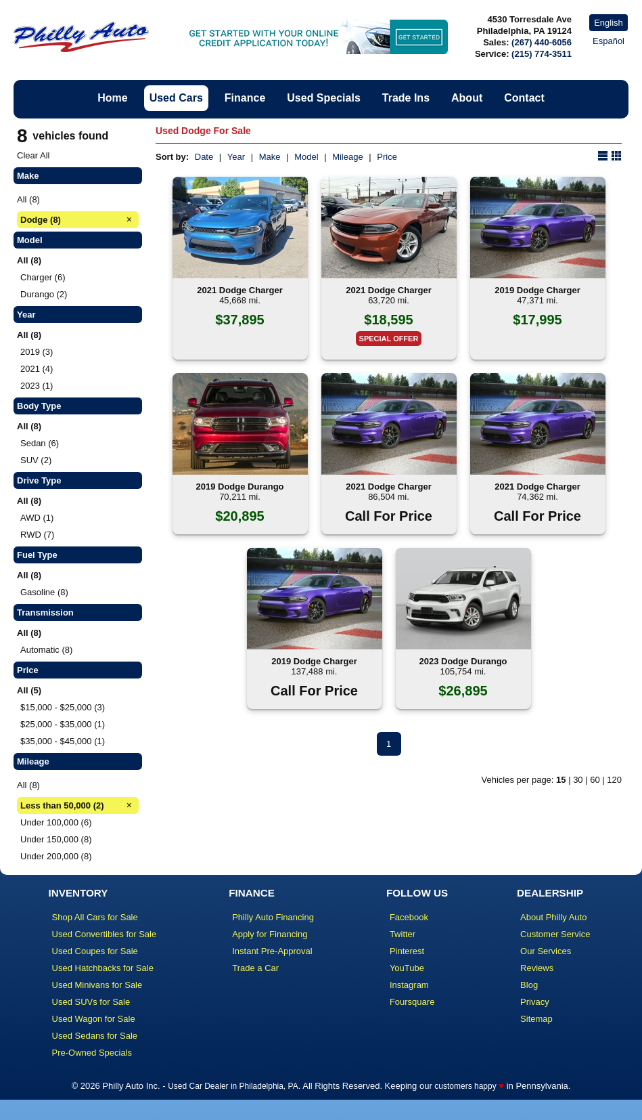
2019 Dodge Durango (239, 486)
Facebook (409, 917)
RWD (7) (37, 535)
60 (594, 780)
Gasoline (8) (44, 592)
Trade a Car (255, 968)
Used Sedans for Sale (94, 1036)
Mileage (347, 157)
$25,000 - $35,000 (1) (62, 724)
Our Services (545, 951)
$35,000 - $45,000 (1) (62, 741)
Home (112, 98)
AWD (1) (36, 518)
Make (270, 157)
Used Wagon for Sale (93, 1019)
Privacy (534, 1002)
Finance (245, 98)
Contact (524, 98)
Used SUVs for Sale (91, 1002)
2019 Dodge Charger (537, 290)
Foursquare (412, 1002)
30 (577, 780)
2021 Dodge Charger (239, 290)
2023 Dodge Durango (463, 661)
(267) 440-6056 (541, 42)
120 (614, 780)
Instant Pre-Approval (272, 951)
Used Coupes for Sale (95, 951)
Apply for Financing (269, 934)
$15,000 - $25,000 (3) (62, 707)
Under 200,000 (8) (56, 856)
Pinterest (407, 951)
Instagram (409, 985)
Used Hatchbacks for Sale (103, 968)
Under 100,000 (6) (56, 822)
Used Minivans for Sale (97, 985)
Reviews (536, 968)
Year (236, 157)
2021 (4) (36, 369)
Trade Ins (406, 98)
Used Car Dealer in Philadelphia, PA (233, 1086)
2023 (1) (36, 386)
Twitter (402, 934)
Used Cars (176, 98)
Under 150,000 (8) (56, 839)
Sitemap (536, 1019)
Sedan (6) (39, 443)
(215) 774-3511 (541, 54)
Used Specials (324, 98)
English (608, 23)
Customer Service (555, 934)
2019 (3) (36, 352)
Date (204, 157)
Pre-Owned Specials (92, 1053)
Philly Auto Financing (273, 917)
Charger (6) (42, 277)
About (466, 98)
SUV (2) (35, 460)
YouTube (407, 968)
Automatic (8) (46, 650)
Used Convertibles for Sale (104, 934)
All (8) (28, 199)
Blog (529, 985)
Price (387, 157)
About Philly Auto (553, 917)
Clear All (33, 155)
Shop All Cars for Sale (95, 917)
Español (608, 41)
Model (306, 157)
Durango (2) (43, 294)
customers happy (465, 1086)
